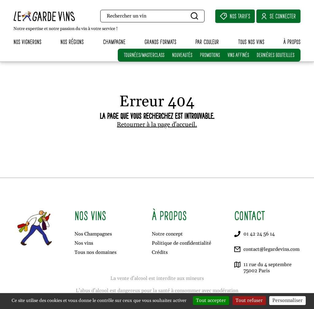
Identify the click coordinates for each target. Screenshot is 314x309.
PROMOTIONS (210, 55)
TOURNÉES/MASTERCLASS (144, 55)
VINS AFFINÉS (238, 55)
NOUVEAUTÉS (182, 55)
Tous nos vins (251, 42)
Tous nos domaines (96, 252)
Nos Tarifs (235, 16)
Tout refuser (249, 300)
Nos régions (72, 42)
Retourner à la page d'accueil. (157, 125)
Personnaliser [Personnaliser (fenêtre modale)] (287, 300)
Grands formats (160, 42)
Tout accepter (211, 300)
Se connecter (278, 16)
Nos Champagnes (93, 234)
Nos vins (84, 243)
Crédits (160, 252)
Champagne (114, 42)
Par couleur (207, 42)
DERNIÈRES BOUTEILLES (275, 55)
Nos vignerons (27, 42)
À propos (292, 42)
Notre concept (167, 234)
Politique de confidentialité (181, 243)
